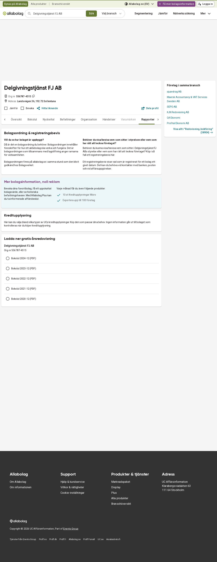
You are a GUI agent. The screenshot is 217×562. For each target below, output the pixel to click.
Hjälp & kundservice (73, 481)
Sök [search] (91, 13)
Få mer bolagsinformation (176, 4)
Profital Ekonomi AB (178, 123)
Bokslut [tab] (25, 119)
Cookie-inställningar (72, 492)
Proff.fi (62, 539)
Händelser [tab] (102, 119)
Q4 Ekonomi (173, 117)
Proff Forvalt (89, 539)
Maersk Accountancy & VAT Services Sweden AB (187, 99)
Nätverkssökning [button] (184, 13)
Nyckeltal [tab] (42, 119)
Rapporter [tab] (141, 119)
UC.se (101, 539)
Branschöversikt (61, 4)
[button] (162, 13)
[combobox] (58, 13)
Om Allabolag (18, 481)
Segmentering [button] (144, 13)
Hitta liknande (47, 108)
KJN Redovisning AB (178, 112)
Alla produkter (38, 4)
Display (115, 487)
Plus (114, 492)
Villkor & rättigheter (72, 487)
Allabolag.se (75, 539)
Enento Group (70, 528)
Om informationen (20, 487)
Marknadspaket (120, 481)
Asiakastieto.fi (113, 539)
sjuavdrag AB (174, 91)
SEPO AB (172, 106)
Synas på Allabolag (15, 4)
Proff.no (43, 539)
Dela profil (150, 108)
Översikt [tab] (9, 119)
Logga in (205, 4)
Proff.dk (53, 539)
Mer (206, 13)
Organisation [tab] (82, 119)
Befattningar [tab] (61, 119)
